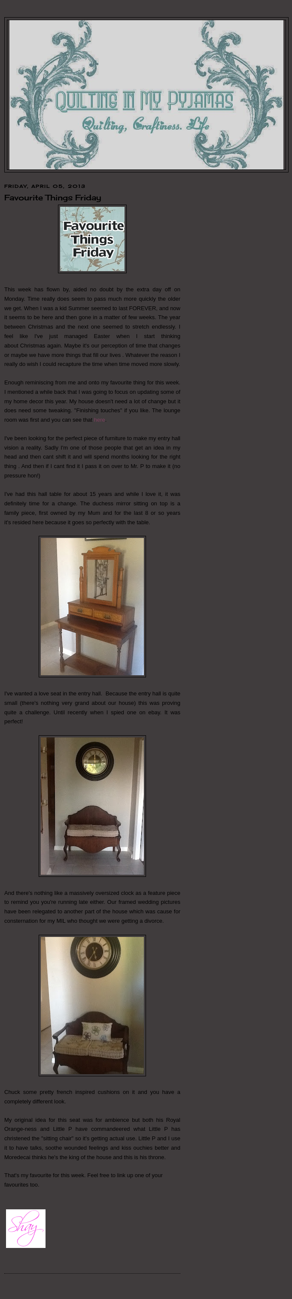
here (99, 420)
